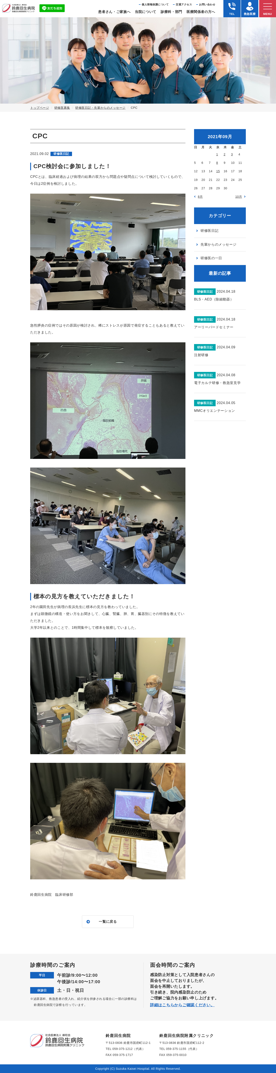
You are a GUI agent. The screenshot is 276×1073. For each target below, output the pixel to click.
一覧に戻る (108, 921)
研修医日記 (209, 230)
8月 (200, 196)
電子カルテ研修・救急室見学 (217, 383)
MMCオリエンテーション (214, 410)
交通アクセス (184, 4)
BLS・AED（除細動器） (214, 299)
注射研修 (201, 355)
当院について (145, 12)
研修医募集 (62, 107)
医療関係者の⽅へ (201, 12)
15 (218, 171)
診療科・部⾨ (171, 12)
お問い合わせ (207, 4)
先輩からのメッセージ (218, 244)
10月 (238, 196)
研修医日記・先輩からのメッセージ (100, 107)
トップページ (39, 107)
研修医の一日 (211, 258)
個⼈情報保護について (155, 4)
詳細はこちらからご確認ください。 (182, 1005)
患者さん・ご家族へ (114, 12)
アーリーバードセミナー (214, 327)
